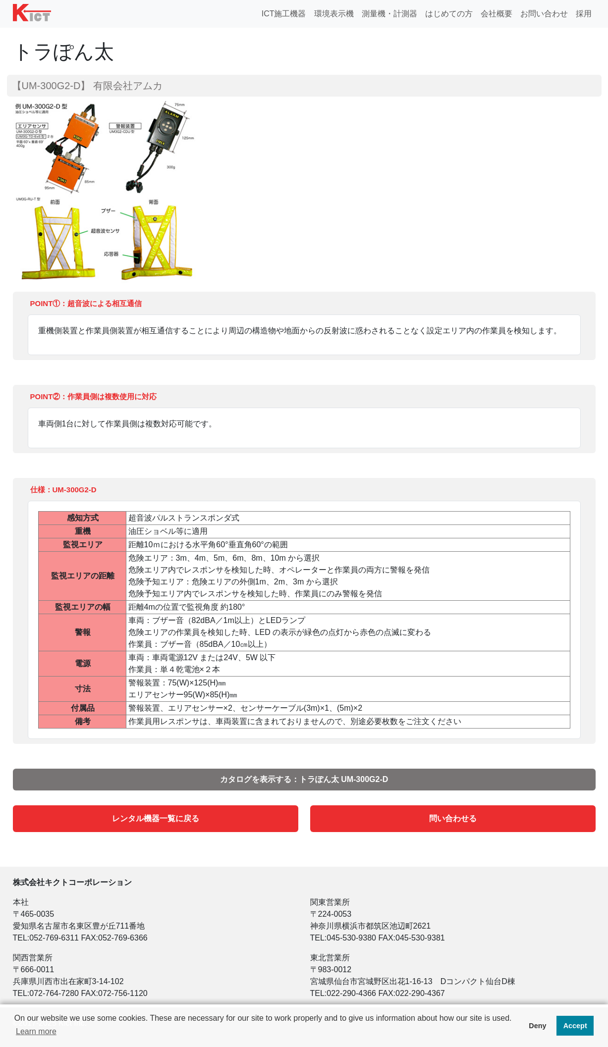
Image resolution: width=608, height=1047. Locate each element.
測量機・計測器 (389, 13)
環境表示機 (334, 13)
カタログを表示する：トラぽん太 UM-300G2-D (304, 779)
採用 (584, 13)
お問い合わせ (544, 13)
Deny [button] (537, 1026)
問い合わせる (453, 818)
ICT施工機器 (284, 13)
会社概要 (496, 13)
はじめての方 (449, 13)
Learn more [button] (36, 1031)
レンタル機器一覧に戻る (155, 818)
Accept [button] (575, 1026)
